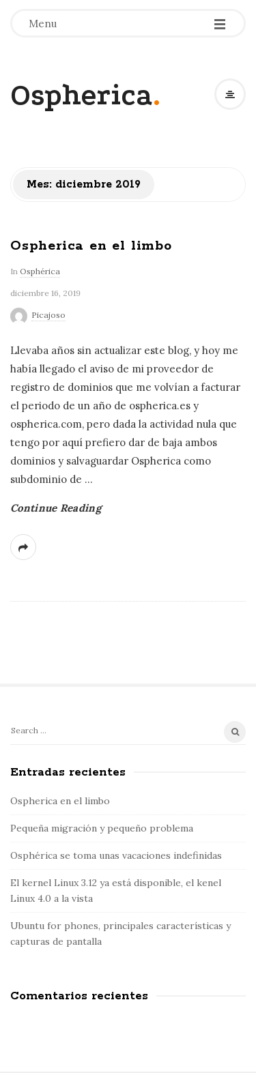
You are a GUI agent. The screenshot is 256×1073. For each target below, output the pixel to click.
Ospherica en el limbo (91, 245)
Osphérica (40, 271)
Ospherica (81, 95)
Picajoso (48, 315)
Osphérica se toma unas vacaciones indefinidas (116, 855)
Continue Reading (55, 507)
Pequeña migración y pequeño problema (101, 828)
